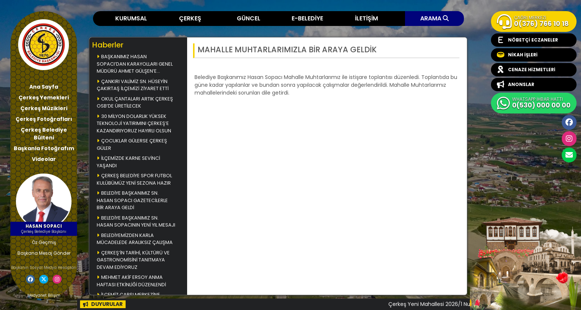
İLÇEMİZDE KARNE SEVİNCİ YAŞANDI (128, 162)
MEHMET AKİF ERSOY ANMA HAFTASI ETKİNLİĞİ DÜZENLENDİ (131, 281)
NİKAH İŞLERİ (517, 55)
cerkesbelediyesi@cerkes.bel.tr (569, 155)
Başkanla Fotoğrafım (44, 148)
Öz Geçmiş (44, 242)
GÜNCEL (248, 18)
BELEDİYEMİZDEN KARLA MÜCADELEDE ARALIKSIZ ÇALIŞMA (135, 239)
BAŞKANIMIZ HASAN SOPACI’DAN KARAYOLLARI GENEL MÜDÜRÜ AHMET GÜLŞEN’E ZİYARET (135, 64)
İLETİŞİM (366, 18)
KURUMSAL (131, 18)
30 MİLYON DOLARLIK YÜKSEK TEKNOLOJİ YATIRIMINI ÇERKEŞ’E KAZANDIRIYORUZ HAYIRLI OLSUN (134, 123)
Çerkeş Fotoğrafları (44, 119)
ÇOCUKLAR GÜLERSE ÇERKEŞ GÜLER (132, 144)
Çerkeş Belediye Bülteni (44, 133)
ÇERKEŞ (190, 18)
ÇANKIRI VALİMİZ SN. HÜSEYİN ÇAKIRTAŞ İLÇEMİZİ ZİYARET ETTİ (133, 85)
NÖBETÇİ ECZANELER (527, 40)
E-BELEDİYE (307, 18)
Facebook (569, 122)
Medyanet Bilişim (43, 295)
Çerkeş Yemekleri (44, 97)
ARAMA (434, 18)
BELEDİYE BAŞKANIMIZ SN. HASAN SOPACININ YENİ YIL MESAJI (136, 221)
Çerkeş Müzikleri (43, 108)
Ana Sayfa (43, 86)
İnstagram (569, 138)
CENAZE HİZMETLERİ (526, 69)
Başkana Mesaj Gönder (43, 253)
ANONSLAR (515, 84)
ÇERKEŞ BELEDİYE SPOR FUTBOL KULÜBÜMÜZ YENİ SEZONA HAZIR (134, 179)
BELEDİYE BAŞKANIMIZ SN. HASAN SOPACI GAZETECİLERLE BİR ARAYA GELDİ (132, 200)
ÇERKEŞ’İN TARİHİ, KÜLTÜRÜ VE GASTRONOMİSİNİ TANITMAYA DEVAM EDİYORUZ (133, 260)
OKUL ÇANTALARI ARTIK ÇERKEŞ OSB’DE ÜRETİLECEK (135, 102)
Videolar (44, 159)
